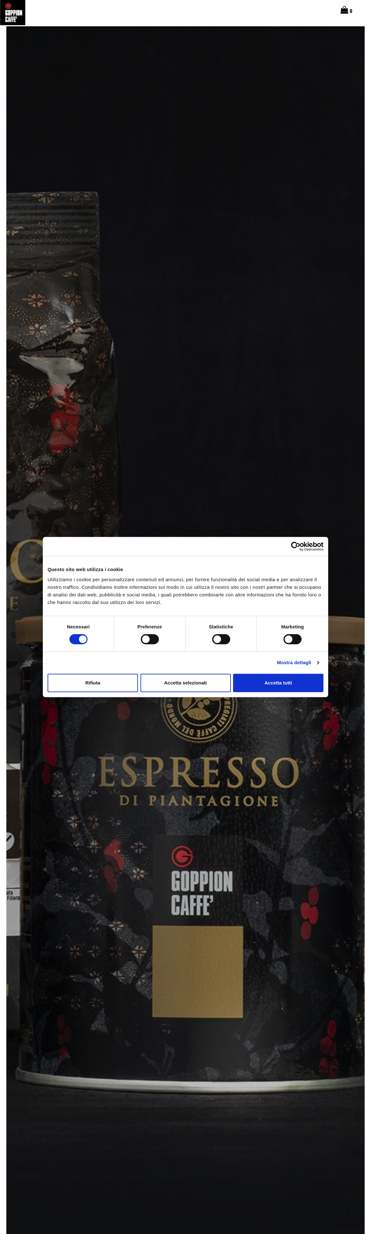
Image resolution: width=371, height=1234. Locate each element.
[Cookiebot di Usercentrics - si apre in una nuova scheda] (295, 546)
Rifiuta (92, 682)
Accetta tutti (278, 682)
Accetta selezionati (185, 682)
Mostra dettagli (294, 662)
